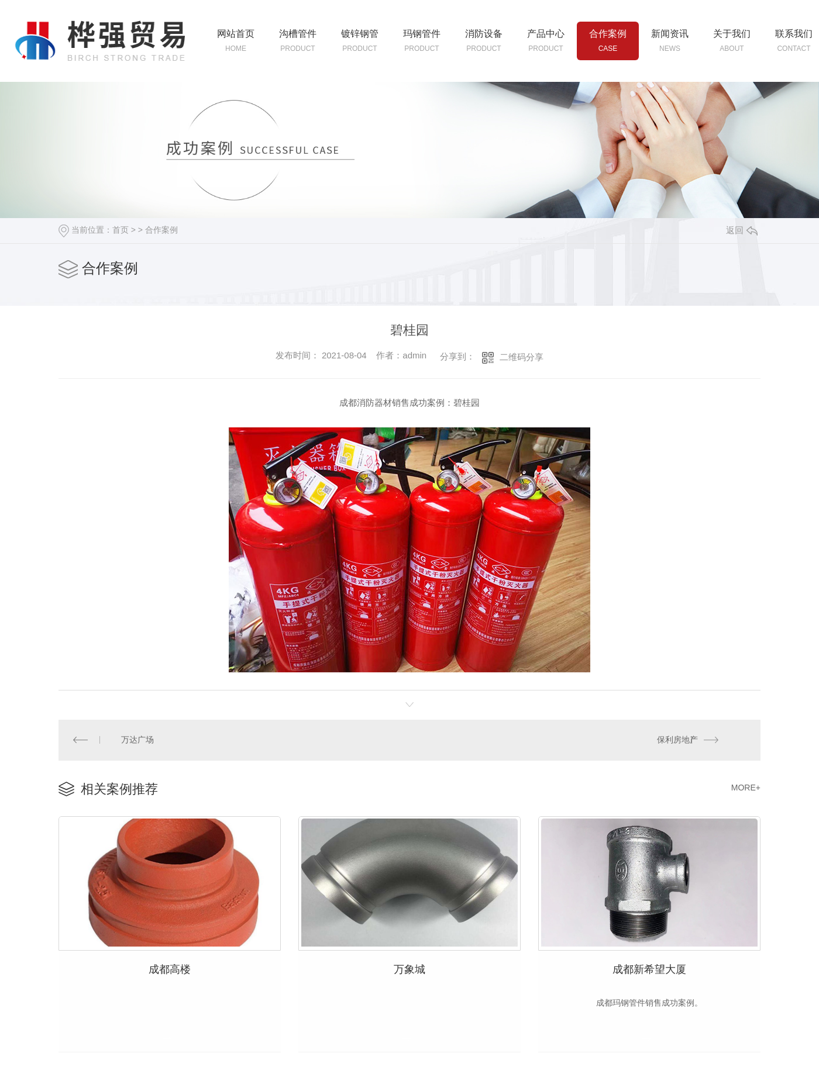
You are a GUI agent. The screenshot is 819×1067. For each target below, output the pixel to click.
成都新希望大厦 (649, 966)
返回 (742, 230)
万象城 (409, 966)
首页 (120, 229)
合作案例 (161, 229)
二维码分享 (521, 357)
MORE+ (745, 786)
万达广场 (137, 739)
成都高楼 (170, 966)
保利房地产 (678, 739)
